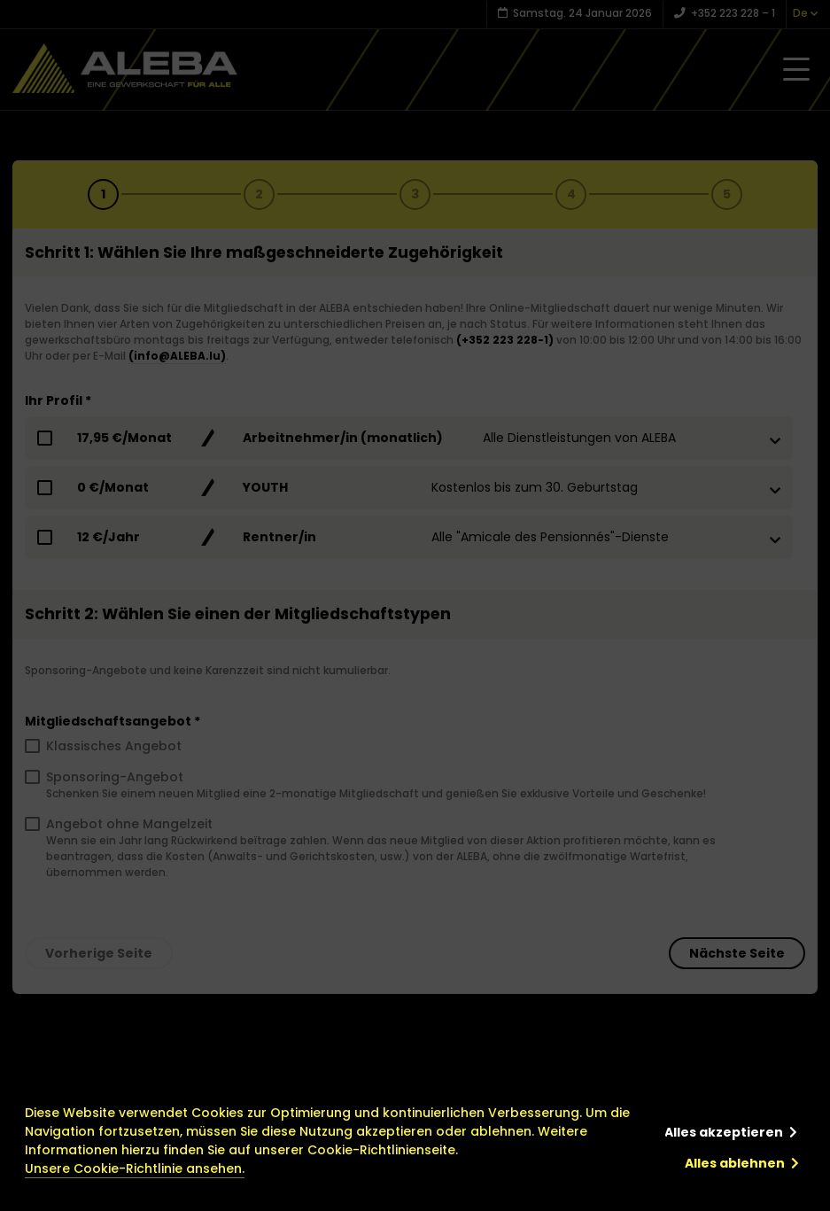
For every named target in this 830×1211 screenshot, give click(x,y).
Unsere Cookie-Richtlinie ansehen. (134, 1168)
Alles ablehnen (735, 1163)
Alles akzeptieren (723, 1132)
